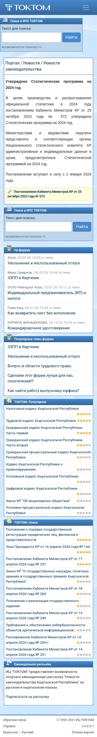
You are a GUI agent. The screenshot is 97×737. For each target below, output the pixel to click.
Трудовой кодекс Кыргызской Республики (41, 420)
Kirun (12, 257)
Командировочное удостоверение (39, 328)
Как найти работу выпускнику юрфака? (43, 390)
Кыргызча (10, 732)
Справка (9, 726)
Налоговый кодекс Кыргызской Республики (42, 408)
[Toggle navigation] (86, 7)
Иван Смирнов (20, 272)
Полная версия (83, 732)
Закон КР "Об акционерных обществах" (38, 501)
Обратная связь (14, 720)
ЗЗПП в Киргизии (23, 277)
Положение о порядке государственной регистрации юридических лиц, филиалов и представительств (42, 534)
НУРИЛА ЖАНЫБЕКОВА (27, 322)
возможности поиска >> (22, 47)
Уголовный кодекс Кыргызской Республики (42, 476)
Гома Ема (15, 308)
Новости (31, 63)
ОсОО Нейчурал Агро (25, 287)
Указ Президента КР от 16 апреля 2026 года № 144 (48, 547)
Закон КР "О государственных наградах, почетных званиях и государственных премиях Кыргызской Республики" (47, 576)
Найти (71, 37)
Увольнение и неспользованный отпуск (44, 263)
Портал (12, 63)
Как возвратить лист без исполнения (42, 313)
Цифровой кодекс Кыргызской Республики (41, 488)
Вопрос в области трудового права (39, 366)
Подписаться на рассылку (27, 696)
